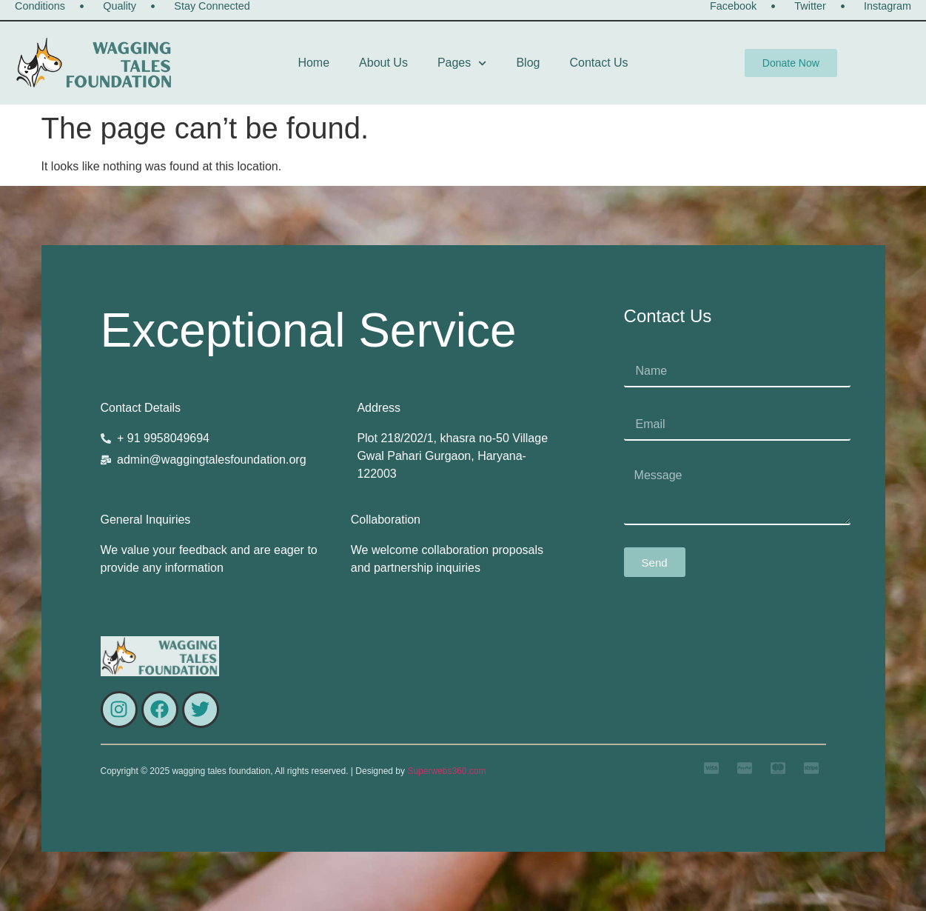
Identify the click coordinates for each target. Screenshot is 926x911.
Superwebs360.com (446, 771)
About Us (383, 62)
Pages (462, 63)
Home (313, 62)
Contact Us (598, 62)
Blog (528, 62)
